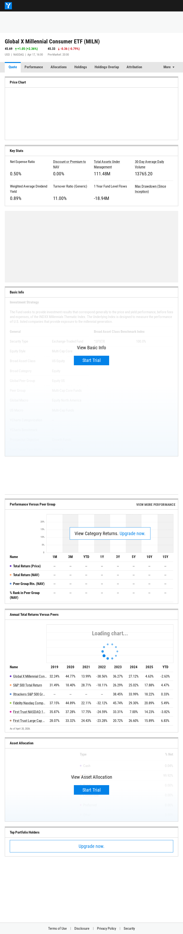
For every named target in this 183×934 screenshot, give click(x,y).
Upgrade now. (132, 533)
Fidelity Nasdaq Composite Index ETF (30, 703)
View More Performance (155, 504)
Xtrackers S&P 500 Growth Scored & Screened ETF (30, 694)
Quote (13, 67)
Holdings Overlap (107, 67)
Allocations (59, 67)
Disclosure (81, 928)
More (167, 67)
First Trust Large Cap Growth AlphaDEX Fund (30, 721)
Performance (34, 67)
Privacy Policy (106, 928)
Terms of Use (57, 928)
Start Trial (91, 360)
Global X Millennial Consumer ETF (30, 676)
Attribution (134, 67)
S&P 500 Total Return (27, 685)
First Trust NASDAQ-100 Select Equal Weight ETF (30, 712)
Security (129, 928)
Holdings (80, 67)
